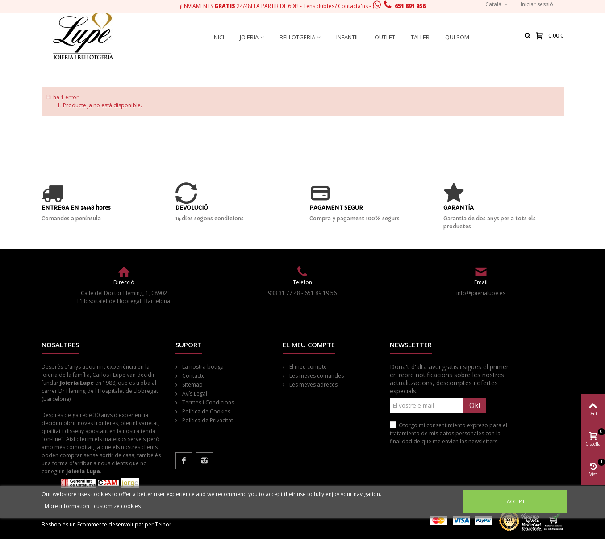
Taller (420, 37)
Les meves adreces (313, 384)
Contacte (193, 375)
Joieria (249, 37)
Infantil (347, 37)
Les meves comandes (316, 375)
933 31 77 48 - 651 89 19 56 (302, 293)
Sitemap (192, 384)
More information (68, 506)
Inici (218, 37)
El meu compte (307, 367)
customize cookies (117, 506)
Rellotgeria (297, 37)
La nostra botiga (202, 367)
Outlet (385, 37)
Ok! (474, 405)
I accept (514, 501)
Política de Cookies (205, 411)
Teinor (163, 524)
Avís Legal (194, 393)
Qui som (457, 37)
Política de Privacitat (207, 420)
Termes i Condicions (207, 402)
